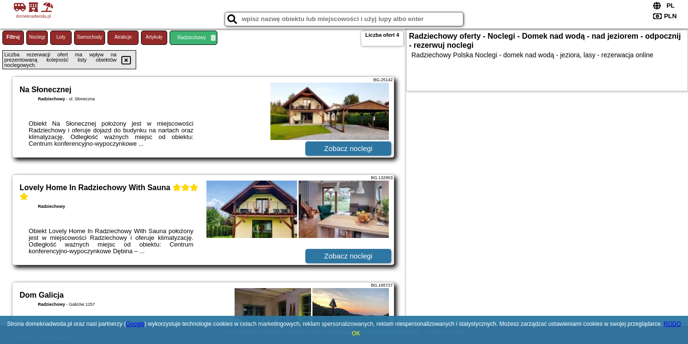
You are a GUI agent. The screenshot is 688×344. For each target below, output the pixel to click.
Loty (60, 37)
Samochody (89, 37)
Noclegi (37, 37)
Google (135, 324)
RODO (672, 324)
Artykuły (154, 37)
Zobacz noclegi (348, 148)
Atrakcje (122, 37)
